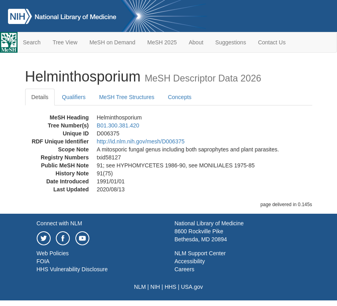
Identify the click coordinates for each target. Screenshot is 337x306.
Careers (185, 269)
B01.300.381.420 (118, 125)
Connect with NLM (59, 223)
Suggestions (230, 42)
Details (40, 97)
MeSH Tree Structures (126, 97)
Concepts (179, 97)
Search (32, 42)
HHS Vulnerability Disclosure (72, 269)
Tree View (65, 42)
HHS (171, 287)
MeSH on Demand (112, 42)
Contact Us (272, 42)
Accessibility (190, 261)
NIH (155, 287)
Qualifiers (73, 97)
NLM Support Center (200, 253)
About (196, 42)
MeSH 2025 (162, 42)
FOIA (43, 261)
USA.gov (192, 287)
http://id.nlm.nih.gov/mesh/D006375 (141, 141)
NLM (140, 287)
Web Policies (53, 253)
